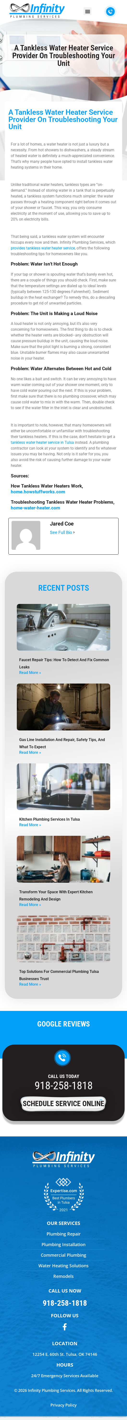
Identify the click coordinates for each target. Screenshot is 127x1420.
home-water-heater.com (35, 508)
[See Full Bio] (74, 532)
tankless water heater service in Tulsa (42, 442)
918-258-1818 (64, 1085)
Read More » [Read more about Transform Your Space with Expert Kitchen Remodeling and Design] (30, 904)
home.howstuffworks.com (38, 491)
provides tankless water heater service (43, 248)
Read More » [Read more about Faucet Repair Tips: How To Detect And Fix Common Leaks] (30, 672)
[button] (87, 11)
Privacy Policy (63, 1405)
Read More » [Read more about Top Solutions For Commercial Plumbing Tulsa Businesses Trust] (30, 984)
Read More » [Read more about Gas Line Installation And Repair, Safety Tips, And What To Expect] (30, 752)
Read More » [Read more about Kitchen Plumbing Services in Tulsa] (30, 825)
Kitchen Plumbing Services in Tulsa (49, 819)
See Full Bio (61, 532)
